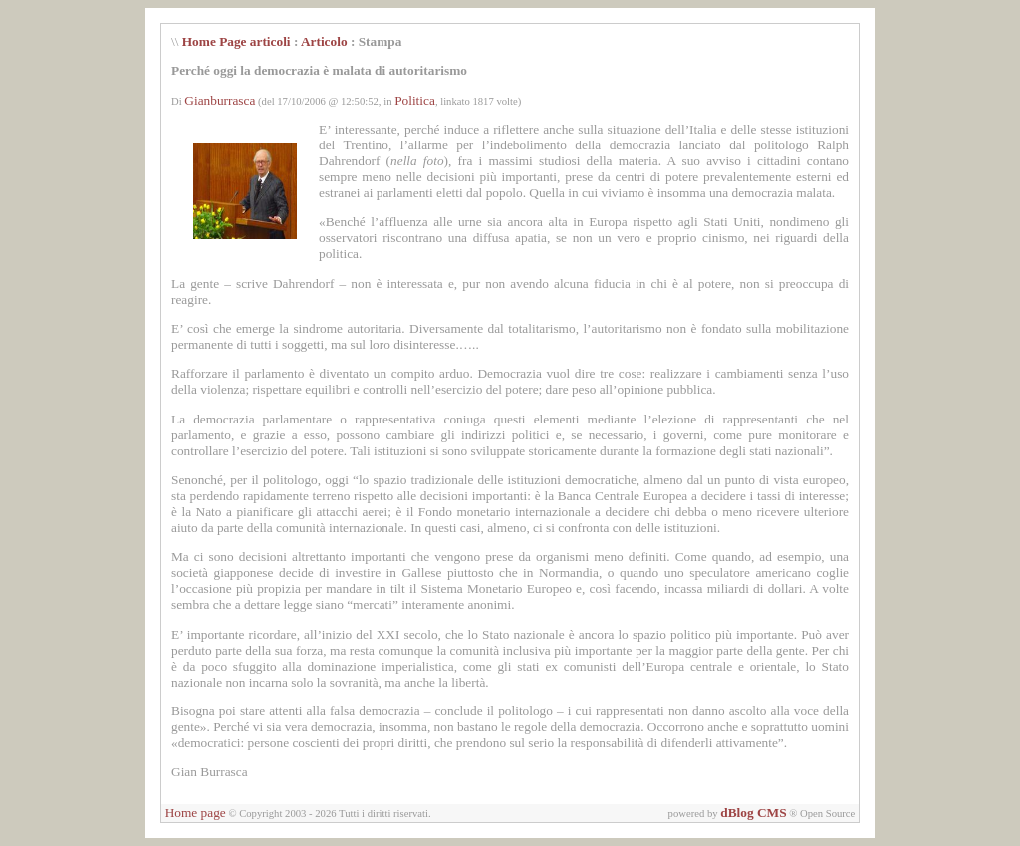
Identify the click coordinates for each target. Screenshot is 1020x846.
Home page (195, 812)
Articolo (324, 41)
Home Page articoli (236, 41)
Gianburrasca (219, 100)
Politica (414, 100)
